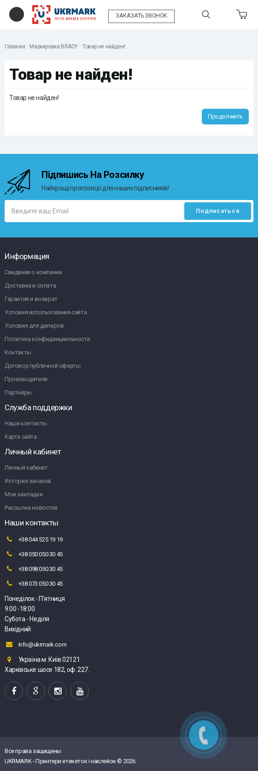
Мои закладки (23, 494)
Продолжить (225, 116)
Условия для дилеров (34, 325)
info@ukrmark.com (35, 644)
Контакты (18, 352)
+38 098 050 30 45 (34, 568)
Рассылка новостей (31, 507)
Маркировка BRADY (53, 46)
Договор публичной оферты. (43, 365)
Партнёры (18, 392)
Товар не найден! (103, 46)
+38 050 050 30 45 (34, 554)
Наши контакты (26, 423)
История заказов (28, 480)
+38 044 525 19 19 (34, 539)
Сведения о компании (33, 272)
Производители (26, 379)
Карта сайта (21, 436)
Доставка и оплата (30, 285)
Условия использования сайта (46, 312)
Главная (15, 46)
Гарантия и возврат (31, 298)
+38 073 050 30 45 (34, 583)
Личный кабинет (26, 467)
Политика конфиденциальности (47, 338)
